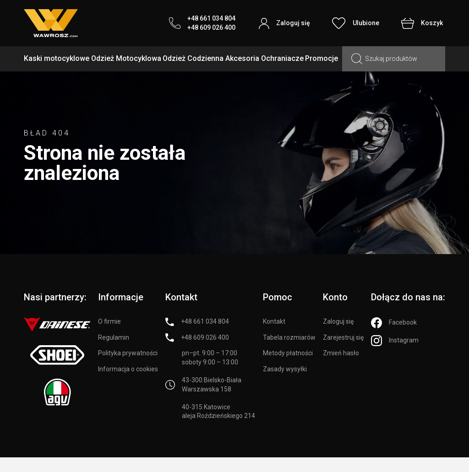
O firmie (109, 321)
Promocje (321, 58)
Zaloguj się (338, 321)
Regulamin (113, 337)
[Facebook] (394, 322)
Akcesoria (242, 58)
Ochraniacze (282, 58)
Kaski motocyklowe (56, 58)
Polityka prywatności (128, 353)
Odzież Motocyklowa (126, 58)
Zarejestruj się (343, 337)
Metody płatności (288, 353)
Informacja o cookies (128, 369)
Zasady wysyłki (285, 369)
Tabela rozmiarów (289, 337)
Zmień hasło (341, 353)
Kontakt (274, 321)
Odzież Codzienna (193, 58)
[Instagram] (395, 340)
